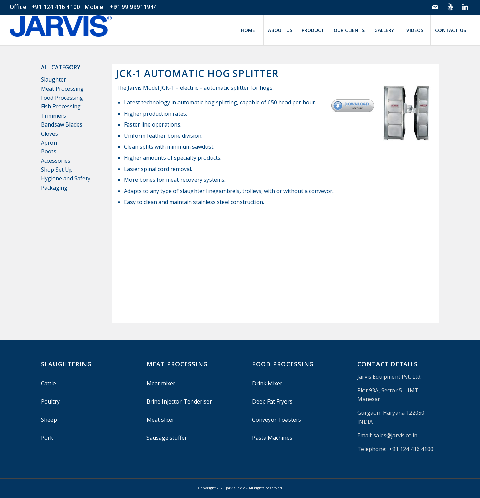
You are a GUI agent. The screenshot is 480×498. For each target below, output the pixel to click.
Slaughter (53, 79)
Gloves (49, 133)
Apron (49, 142)
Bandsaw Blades (61, 124)
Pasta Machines (272, 437)
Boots (48, 151)
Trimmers (53, 115)
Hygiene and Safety (65, 178)
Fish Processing (61, 106)
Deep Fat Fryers (272, 401)
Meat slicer (160, 419)
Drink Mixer (267, 383)
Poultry (50, 401)
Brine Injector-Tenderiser (179, 401)
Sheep (49, 419)
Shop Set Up (57, 169)
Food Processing (62, 97)
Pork (47, 437)
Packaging (54, 187)
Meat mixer (160, 383)
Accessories (56, 160)
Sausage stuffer (166, 437)
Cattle (48, 383)
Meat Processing (62, 88)
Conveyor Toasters (276, 419)
